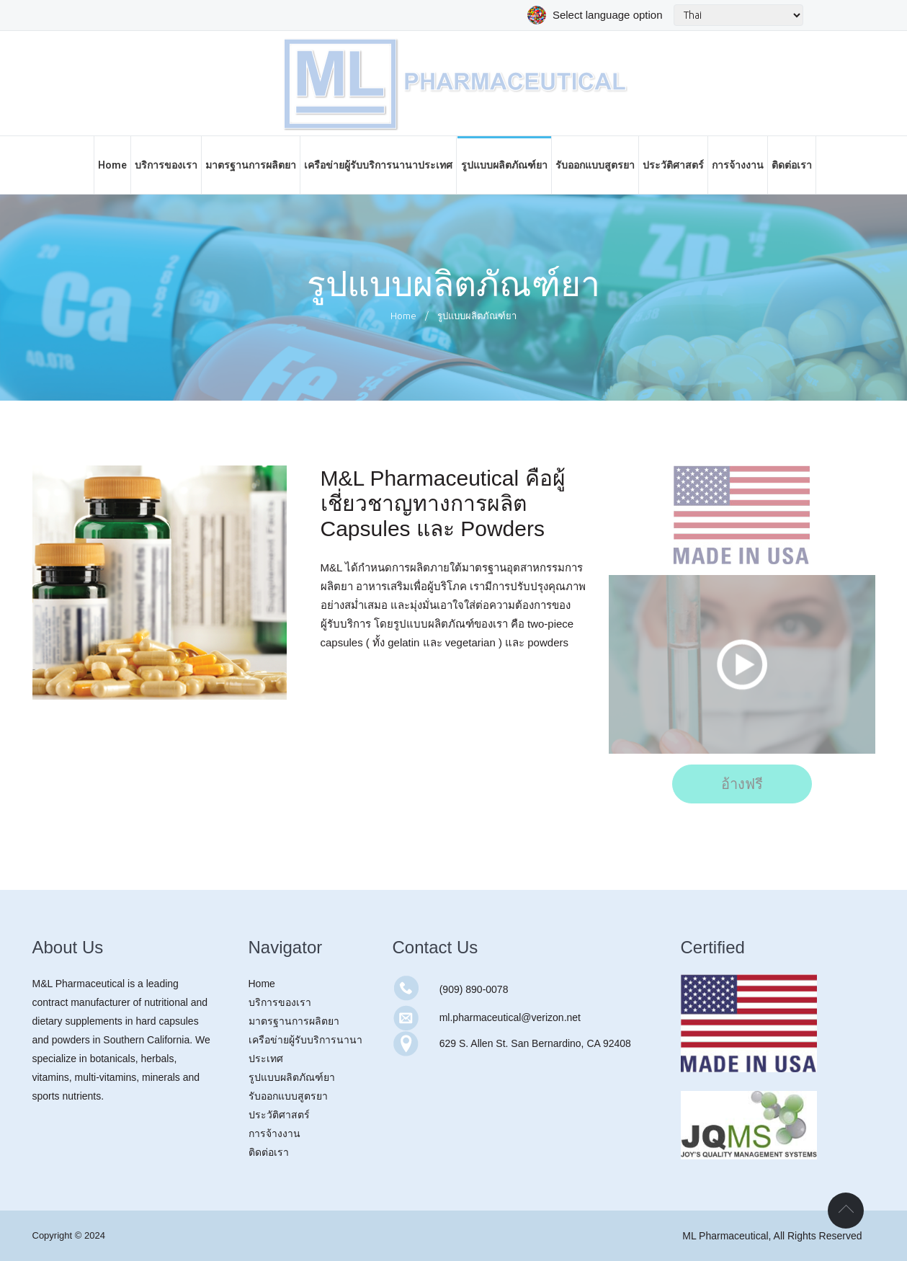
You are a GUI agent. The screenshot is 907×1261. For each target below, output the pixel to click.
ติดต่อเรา (269, 1152)
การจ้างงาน (274, 1133)
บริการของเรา (280, 1002)
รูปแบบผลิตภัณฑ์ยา (292, 1077)
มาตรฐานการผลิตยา (294, 1021)
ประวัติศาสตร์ (279, 1114)
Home (403, 316)
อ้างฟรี (742, 784)
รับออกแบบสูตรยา (288, 1096)
